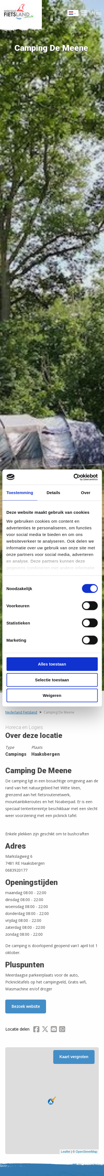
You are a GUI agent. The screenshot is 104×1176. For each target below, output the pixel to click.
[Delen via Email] (54, 1030)
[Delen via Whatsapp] (62, 1030)
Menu (95, 13)
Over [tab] (85, 492)
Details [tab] (53, 492)
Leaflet (65, 1151)
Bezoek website (25, 1006)
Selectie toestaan (52, 679)
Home (21, 13)
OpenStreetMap (86, 1151)
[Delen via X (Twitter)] (45, 1030)
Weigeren (52, 695)
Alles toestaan (52, 664)
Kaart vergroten (73, 1056)
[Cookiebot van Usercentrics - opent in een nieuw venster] (74, 477)
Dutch (73, 13)
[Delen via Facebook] (36, 1030)
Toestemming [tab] (19, 492)
